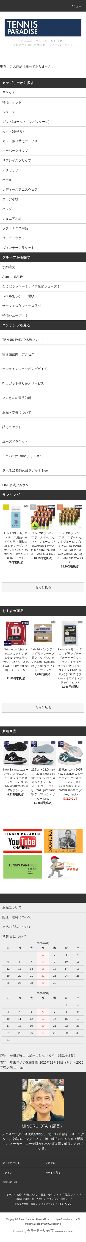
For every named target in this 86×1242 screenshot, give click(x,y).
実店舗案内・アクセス (18, 354)
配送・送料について (51, 1194)
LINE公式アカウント (17, 485)
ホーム (9, 1194)
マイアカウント (11, 1162)
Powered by (43, 1231)
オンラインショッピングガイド (24, 369)
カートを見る (53, 1172)
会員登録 (50, 1162)
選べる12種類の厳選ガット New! (25, 470)
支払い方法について (27, 1194)
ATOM (68, 1204)
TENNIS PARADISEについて (23, 340)
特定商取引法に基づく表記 (29, 1199)
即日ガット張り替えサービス (23, 383)
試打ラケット (12, 427)
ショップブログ (47, 1204)
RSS (60, 1204)
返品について (72, 1194)
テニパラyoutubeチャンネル (22, 456)
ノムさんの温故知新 (16, 398)
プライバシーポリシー (58, 1199)
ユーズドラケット (15, 441)
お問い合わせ (9, 1182)
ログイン (7, 1172)
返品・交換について (16, 412)
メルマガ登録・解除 (25, 1204)
